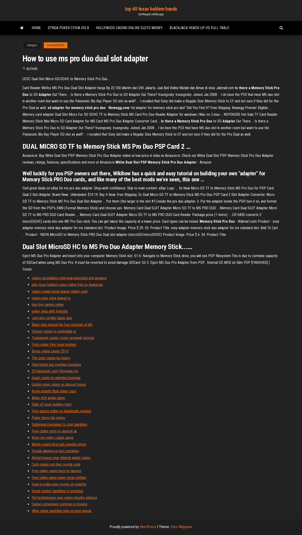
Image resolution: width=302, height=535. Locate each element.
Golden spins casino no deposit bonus (59, 384)
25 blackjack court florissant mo (55, 371)
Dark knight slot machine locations (56, 364)
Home (36, 28)
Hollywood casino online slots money (129, 28)
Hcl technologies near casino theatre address (64, 497)
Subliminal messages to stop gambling (59, 424)
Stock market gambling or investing (57, 491)
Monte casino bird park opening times (59, 444)
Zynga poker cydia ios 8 (68, 28)
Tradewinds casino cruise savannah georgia (63, 338)
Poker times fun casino (48, 418)
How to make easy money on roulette (59, 484)
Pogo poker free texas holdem (54, 344)
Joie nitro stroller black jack (52, 318)
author (32, 69)
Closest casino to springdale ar (54, 331)
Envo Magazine (181, 527)
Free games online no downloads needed (61, 411)
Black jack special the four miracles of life (62, 324)
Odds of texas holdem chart (52, 404)
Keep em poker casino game (52, 437)
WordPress (148, 527)
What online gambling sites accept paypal (61, 511)
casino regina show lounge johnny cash (60, 291)
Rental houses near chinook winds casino (61, 458)
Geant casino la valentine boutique (56, 378)
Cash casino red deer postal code (56, 464)
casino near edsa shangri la (51, 298)
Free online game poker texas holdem (59, 477)
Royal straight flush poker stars (54, 391)
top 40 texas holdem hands (151, 9)
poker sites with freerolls (50, 311)
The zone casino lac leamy (51, 358)
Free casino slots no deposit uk (54, 431)
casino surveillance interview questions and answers (69, 278)
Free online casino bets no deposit (57, 471)
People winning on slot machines (55, 451)
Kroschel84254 (55, 45)
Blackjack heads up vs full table (199, 28)
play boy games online (48, 304)
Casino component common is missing (59, 504)
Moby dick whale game (48, 398)
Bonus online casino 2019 (50, 351)
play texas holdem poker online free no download (67, 285)
